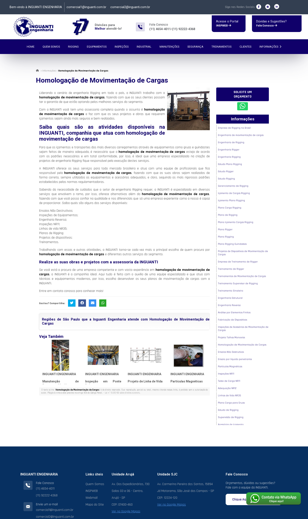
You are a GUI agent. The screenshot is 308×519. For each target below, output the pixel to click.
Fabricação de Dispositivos (232, 319)
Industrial (144, 46)
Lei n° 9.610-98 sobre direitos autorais (122, 392)
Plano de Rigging (227, 215)
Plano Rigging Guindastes (232, 244)
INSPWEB (223, 26)
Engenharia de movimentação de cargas (241, 135)
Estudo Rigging (226, 178)
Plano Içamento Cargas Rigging (235, 222)
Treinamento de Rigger (231, 269)
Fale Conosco (266, 26)
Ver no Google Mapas (126, 511)
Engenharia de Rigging (231, 142)
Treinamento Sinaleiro (230, 290)
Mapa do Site (95, 504)
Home (30, 46)
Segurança (195, 46)
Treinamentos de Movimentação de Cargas (242, 276)
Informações (270, 46)
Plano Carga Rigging (229, 207)
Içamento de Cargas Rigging (234, 193)
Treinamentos (221, 46)
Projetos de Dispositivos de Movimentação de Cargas (243, 253)
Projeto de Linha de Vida (145, 381)
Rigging (73, 46)
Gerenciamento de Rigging (233, 186)
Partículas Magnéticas (186, 381)
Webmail (92, 498)
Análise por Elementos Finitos (234, 312)
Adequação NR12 (227, 388)
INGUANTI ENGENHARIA (59, 374)
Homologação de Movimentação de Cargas (242, 344)
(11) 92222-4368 (183, 29)
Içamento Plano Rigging (231, 200)
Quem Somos (51, 46)
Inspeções (122, 46)
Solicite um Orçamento (243, 94)
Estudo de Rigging (228, 410)
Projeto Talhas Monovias (231, 337)
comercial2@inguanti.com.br (130, 7)
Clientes (245, 46)
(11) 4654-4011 (160, 29)
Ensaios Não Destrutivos (231, 352)
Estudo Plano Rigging (230, 164)
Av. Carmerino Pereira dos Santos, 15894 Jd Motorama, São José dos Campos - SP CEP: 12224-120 (185, 491)
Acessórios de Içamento (231, 424)
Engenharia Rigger (228, 149)
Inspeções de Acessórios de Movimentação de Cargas (243, 328)
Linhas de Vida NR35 (229, 395)
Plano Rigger (225, 229)
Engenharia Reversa (229, 305)
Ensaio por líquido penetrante (235, 359)
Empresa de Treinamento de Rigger (238, 261)
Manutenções (169, 46)
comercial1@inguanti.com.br (86, 7)
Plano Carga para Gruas (231, 402)
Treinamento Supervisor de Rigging (238, 283)
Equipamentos (97, 46)
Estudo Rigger (226, 171)
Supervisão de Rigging (230, 417)
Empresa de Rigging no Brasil (234, 128)
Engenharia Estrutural (230, 298)
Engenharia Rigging (229, 157)
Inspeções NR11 (226, 373)
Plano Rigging (226, 236)
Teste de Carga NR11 (229, 381)
